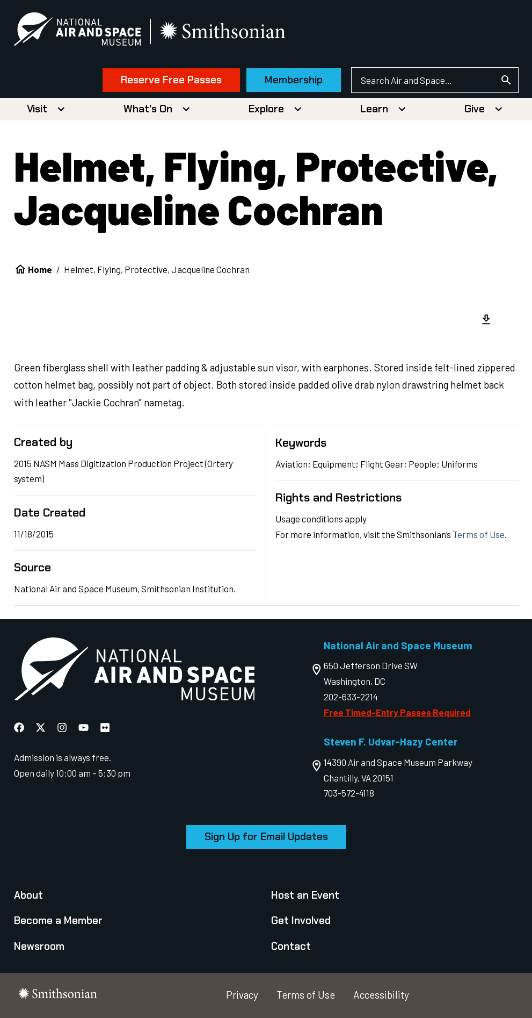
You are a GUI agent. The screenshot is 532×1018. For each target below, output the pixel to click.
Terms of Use (479, 534)
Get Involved (301, 920)
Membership (294, 80)
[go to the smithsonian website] (224, 31)
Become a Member (58, 920)
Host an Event (305, 895)
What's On (147, 109)
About (28, 895)
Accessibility (381, 994)
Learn (374, 109)
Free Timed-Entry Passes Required (397, 712)
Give (474, 109)
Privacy (242, 994)
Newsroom (39, 946)
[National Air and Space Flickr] (105, 727)
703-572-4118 (349, 792)
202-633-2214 (351, 696)
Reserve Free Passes (171, 80)
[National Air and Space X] (40, 727)
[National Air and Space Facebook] (19, 727)
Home (40, 269)
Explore (266, 109)
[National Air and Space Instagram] (62, 727)
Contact (291, 946)
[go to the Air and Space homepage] (134, 671)
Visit (37, 109)
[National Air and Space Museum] (77, 31)
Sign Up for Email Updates (266, 836)
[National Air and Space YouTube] (83, 727)
